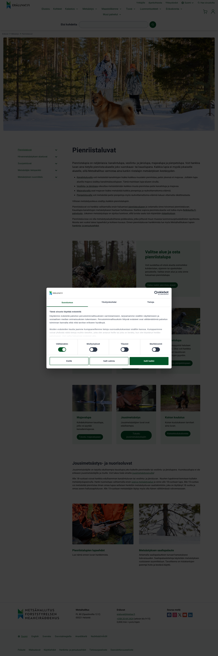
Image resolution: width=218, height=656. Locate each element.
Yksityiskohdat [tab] (108, 302)
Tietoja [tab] (150, 302)
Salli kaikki (149, 361)
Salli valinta (109, 361)
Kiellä (69, 361)
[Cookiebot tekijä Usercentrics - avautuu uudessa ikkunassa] (156, 293)
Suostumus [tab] (67, 302)
